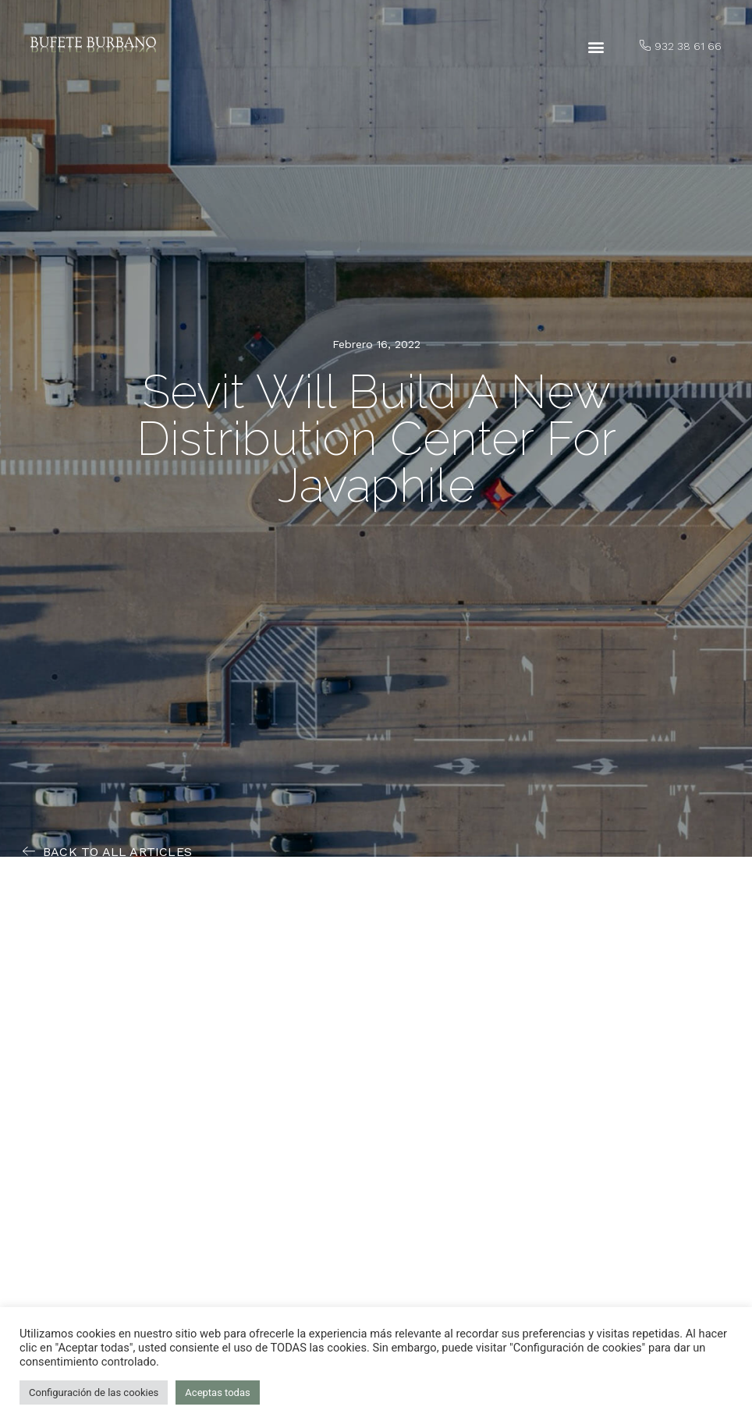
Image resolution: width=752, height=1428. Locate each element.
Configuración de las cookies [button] (93, 1392)
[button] (595, 47)
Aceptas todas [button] (217, 1392)
